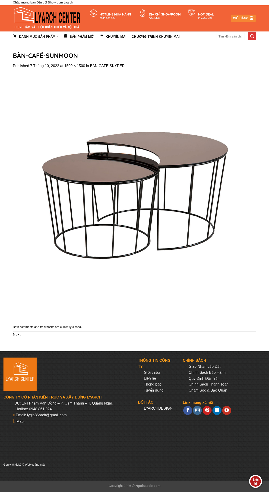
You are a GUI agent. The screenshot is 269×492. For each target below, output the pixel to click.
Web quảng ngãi (35, 464)
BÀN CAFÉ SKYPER (107, 66)
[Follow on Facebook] (187, 410)
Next (19, 334)
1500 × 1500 (74, 66)
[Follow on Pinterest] (207, 410)
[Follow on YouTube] (226, 410)
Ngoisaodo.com (148, 486)
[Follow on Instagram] (197, 410)
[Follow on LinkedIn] (216, 410)
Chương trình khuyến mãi (156, 36)
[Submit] (252, 36)
